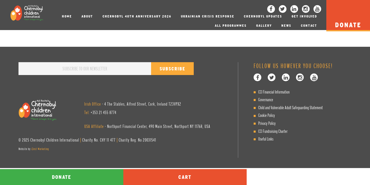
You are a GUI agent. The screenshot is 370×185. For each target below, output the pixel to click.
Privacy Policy (267, 123)
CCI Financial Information (274, 92)
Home (67, 16)
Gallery (264, 25)
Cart (184, 177)
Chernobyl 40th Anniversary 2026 (137, 16)
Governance (265, 99)
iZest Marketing (40, 149)
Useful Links (265, 139)
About (87, 16)
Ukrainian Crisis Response (207, 16)
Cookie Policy (266, 115)
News (286, 25)
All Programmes (231, 25)
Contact (309, 25)
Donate (61, 177)
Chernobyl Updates (263, 16)
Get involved (304, 16)
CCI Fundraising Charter (273, 131)
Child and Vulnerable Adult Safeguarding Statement (290, 107)
